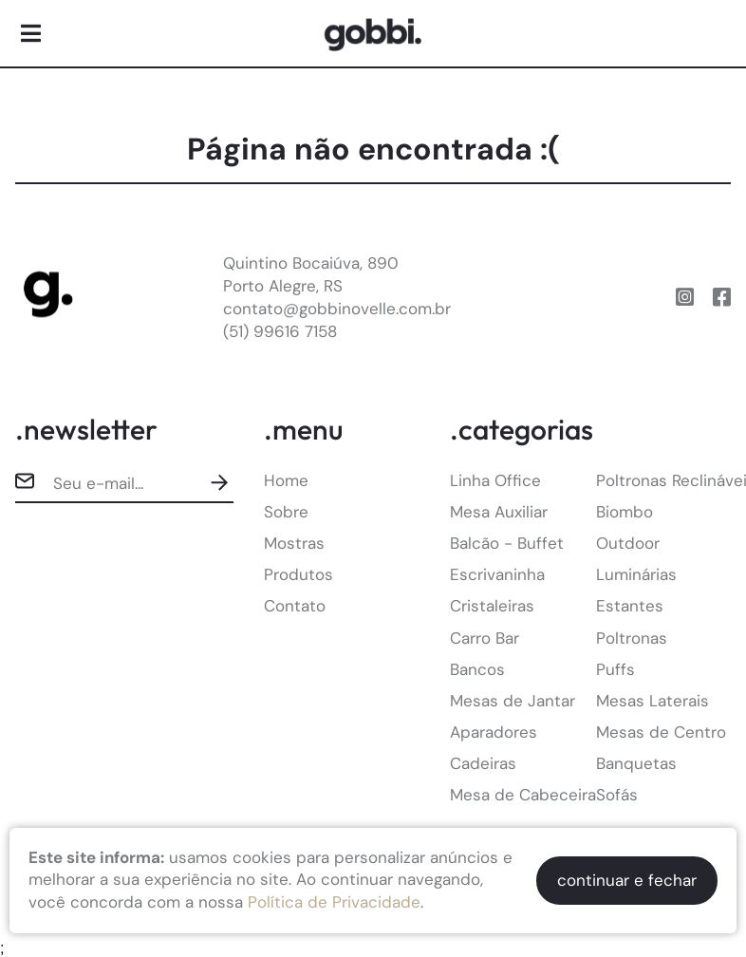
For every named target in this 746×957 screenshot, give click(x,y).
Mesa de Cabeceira (523, 794)
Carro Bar (484, 638)
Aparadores (493, 732)
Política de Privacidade (334, 901)
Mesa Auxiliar (499, 511)
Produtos (298, 574)
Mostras (294, 543)
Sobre (286, 511)
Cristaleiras (492, 605)
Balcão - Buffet (507, 543)
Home (286, 480)
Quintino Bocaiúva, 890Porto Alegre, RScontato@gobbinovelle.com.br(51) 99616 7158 (337, 297)
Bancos (477, 669)
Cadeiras (483, 763)
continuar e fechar (627, 880)
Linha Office (495, 480)
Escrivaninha (497, 574)
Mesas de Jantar (512, 700)
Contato (295, 605)
